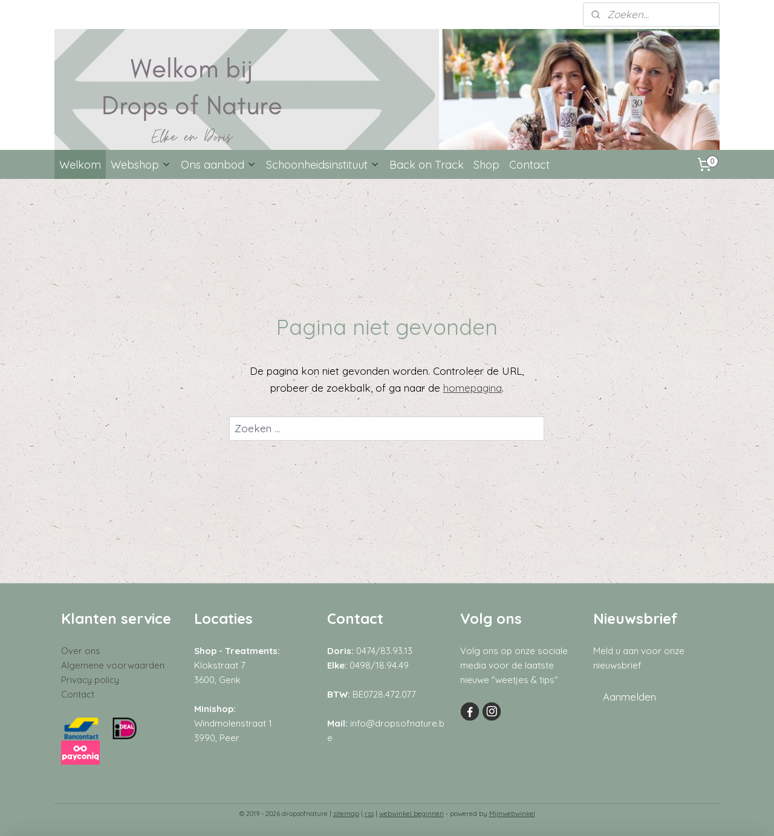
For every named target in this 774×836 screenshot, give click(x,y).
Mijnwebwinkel (512, 813)
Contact (529, 164)
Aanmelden (629, 696)
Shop (486, 164)
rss (369, 813)
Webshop (141, 164)
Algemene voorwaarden (112, 665)
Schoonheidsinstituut (323, 164)
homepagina (472, 387)
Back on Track (426, 164)
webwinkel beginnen (411, 813)
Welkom (80, 164)
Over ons (80, 650)
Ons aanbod (218, 164)
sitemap (346, 813)
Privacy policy (90, 679)
